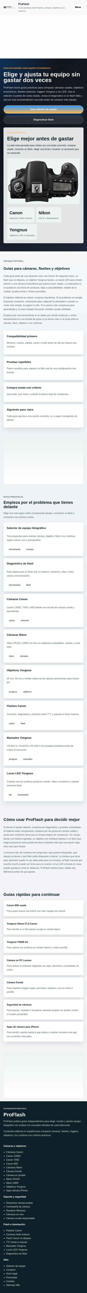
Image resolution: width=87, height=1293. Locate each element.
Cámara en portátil (15, 1175)
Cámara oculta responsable (20, 1218)
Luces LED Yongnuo (16, 1249)
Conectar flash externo (18, 1234)
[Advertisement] (43, 36)
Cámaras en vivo (15, 1214)
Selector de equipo (15, 1266)
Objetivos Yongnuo (15, 1186)
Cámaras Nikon (14, 1167)
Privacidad (11, 1277)
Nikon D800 (12, 1183)
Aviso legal (11, 1273)
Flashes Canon (14, 1230)
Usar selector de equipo (43, 109)
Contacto (10, 1270)
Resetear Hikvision (15, 1210)
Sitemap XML (13, 1285)
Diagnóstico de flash (16, 1253)
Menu (78, 7)
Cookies (10, 1281)
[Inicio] (36, 7)
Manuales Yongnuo (16, 1246)
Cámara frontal (14, 1171)
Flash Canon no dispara (18, 1238)
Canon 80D (12, 1164)
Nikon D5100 (13, 1179)
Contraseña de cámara (18, 1206)
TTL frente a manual (16, 1242)
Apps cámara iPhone (17, 1190)
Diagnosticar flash (43, 119)
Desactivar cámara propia (19, 1203)
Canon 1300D (13, 1156)
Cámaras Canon (14, 1152)
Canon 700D (12, 1160)
